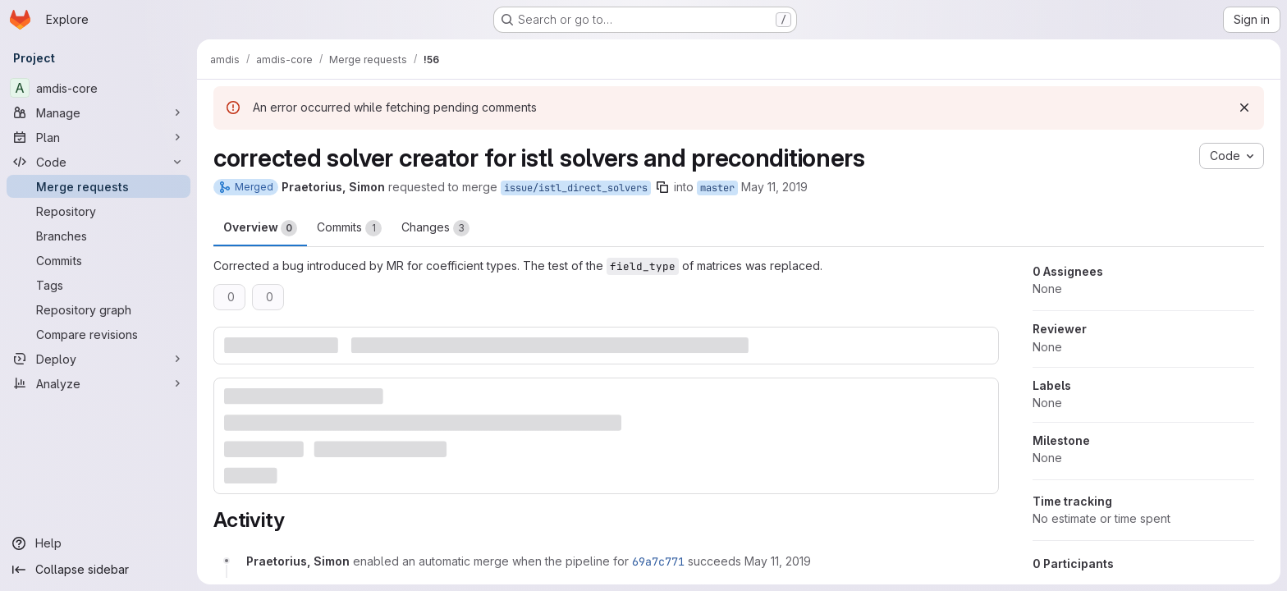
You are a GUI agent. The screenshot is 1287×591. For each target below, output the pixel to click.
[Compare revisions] (98, 334)
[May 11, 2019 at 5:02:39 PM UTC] (777, 561)
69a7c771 (658, 561)
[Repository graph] (98, 309)
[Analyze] (98, 383)
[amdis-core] (98, 87)
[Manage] (98, 112)
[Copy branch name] (662, 187)
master (717, 188)
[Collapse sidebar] (98, 569)
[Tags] (98, 284)
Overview (260, 228)
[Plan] (98, 137)
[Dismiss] (1244, 107)
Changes (435, 228)
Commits (349, 228)
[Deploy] (98, 358)
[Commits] (98, 260)
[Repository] (98, 210)
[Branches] (98, 235)
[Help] (98, 543)
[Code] (98, 161)
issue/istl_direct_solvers (576, 188)
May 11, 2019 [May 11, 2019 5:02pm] (774, 187)
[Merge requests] (98, 186)
